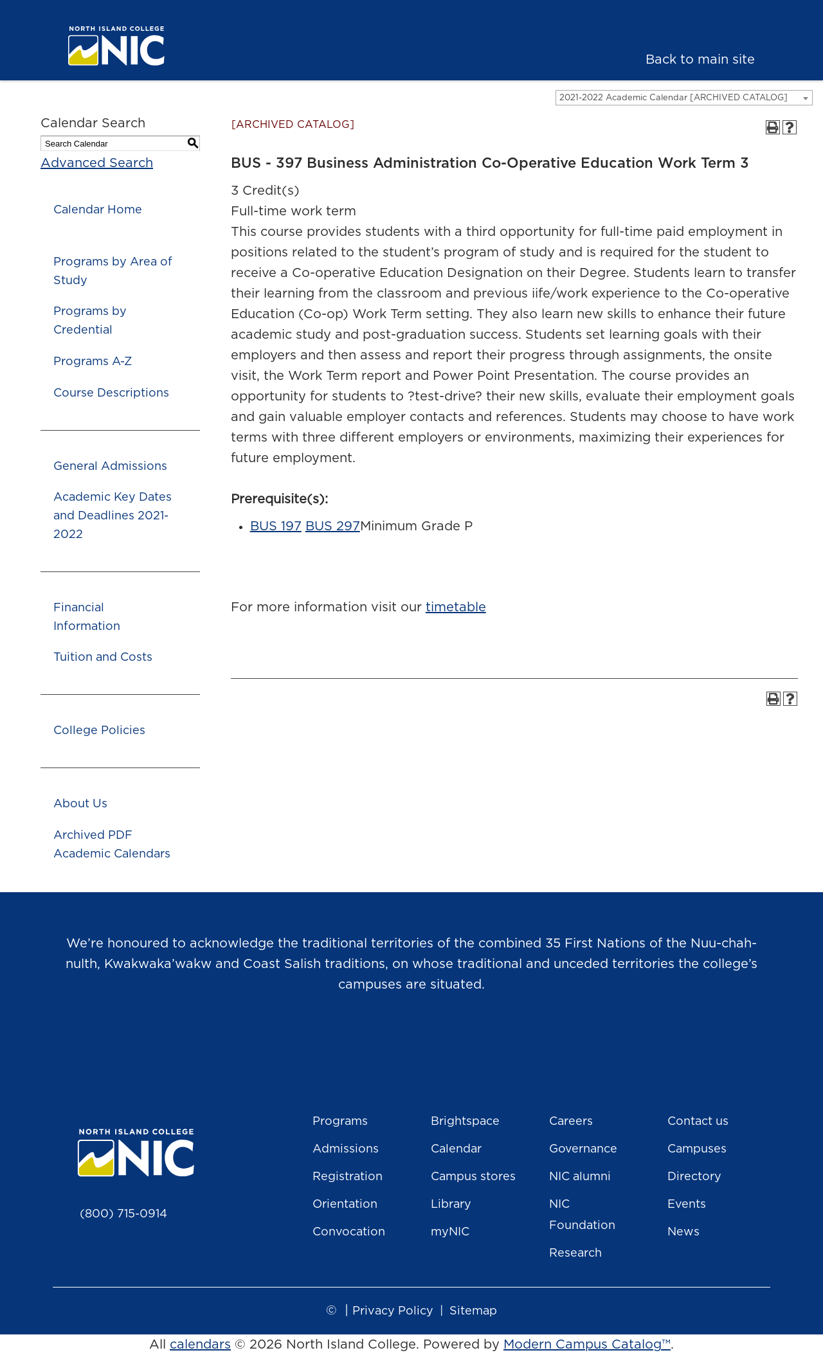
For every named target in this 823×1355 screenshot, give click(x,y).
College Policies (99, 731)
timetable (456, 607)
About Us (80, 804)
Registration (347, 1177)
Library (451, 1204)
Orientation (344, 1204)
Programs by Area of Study (112, 271)
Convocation (348, 1232)
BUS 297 (332, 526)
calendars (200, 1344)
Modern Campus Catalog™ (587, 1344)
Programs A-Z (92, 362)
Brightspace (465, 1121)
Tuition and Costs (102, 657)
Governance (583, 1149)
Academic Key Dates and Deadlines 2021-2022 (112, 516)
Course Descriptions (111, 393)
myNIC (450, 1232)
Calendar (456, 1149)
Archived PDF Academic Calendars (111, 845)
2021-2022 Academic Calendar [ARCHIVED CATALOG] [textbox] (673, 98)
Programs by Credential (90, 321)
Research (575, 1253)
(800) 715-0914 (123, 1214)
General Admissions (110, 466)
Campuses (697, 1149)
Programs (340, 1121)
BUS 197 (276, 526)
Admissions (345, 1149)
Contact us (697, 1121)
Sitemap (473, 1311)
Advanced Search (97, 163)
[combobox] (684, 97)
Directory (694, 1177)
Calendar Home (97, 210)
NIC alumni (580, 1177)
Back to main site (700, 59)
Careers (571, 1121)
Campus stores (473, 1177)
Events (686, 1204)
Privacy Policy (392, 1311)
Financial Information (86, 617)
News (683, 1232)
